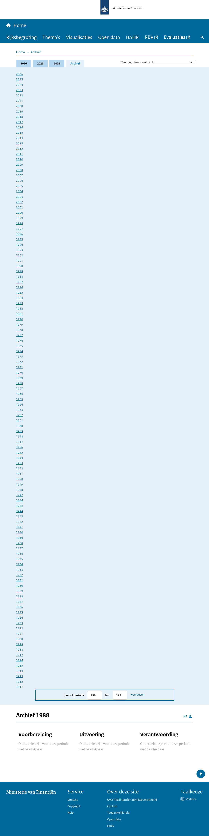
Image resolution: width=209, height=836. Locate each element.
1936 (19, 554)
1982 (19, 308)
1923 (19, 623)
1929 (19, 591)
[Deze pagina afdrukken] (190, 716)
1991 (19, 260)
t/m (107, 695)
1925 (19, 612)
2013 (19, 143)
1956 (19, 447)
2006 (19, 180)
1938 (19, 543)
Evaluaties (174, 37)
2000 (19, 212)
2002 (19, 202)
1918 (19, 649)
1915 (19, 665)
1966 (19, 394)
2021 (19, 101)
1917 (19, 655)
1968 (19, 383)
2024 (57, 63)
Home (20, 52)
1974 (19, 351)
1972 (19, 362)
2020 (19, 106)
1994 (19, 244)
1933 (19, 570)
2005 (19, 186)
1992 (19, 255)
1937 (19, 548)
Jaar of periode (74, 695)
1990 (19, 266)
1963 (19, 410)
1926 (19, 607)
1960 (19, 426)
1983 (19, 303)
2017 (19, 122)
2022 (19, 95)
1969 (19, 378)
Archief (36, 52)
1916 (19, 660)
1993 (19, 250)
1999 (19, 218)
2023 (19, 90)
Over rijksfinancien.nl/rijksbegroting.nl (132, 800)
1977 (19, 335)
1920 (19, 639)
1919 (19, 644)
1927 (19, 602)
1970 (19, 372)
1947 (19, 495)
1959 (19, 431)
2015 (19, 132)
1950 (19, 479)
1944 (19, 511)
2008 (19, 170)
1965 (19, 399)
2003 (19, 197)
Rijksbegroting (21, 37)
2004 (19, 191)
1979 (19, 324)
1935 (19, 559)
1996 (19, 234)
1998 (19, 223)
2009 (19, 164)
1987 (19, 282)
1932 (19, 575)
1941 (19, 527)
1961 (19, 420)
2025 (40, 63)
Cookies (112, 806)
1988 (19, 276)
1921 (19, 633)
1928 (19, 596)
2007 (19, 175)
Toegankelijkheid (118, 812)
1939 (19, 538)
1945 (19, 505)
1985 (19, 292)
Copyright (74, 806)
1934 (19, 564)
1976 (19, 340)
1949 (19, 484)
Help (71, 812)
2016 (19, 127)
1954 (19, 458)
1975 (19, 346)
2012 (19, 149)
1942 (19, 522)
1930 (19, 585)
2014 (19, 138)
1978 (19, 330)
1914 (19, 671)
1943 (19, 516)
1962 (19, 415)
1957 (19, 442)
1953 (19, 463)
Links (110, 826)
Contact (73, 800)
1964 (19, 404)
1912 (19, 682)
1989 (19, 271)
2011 (19, 154)
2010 (19, 159)
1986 (19, 287)
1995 (19, 239)
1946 (19, 500)
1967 (19, 388)
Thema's (51, 37)
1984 (19, 298)
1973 (19, 356)
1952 (19, 468)
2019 (19, 111)
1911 (19, 687)
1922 (19, 628)
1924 (19, 617)
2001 (19, 207)
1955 (19, 452)
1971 (19, 367)
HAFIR (132, 37)
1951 (19, 474)
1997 (19, 229)
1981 (19, 314)
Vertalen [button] (191, 799)
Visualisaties (79, 37)
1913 (19, 676)
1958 (19, 436)
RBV (149, 37)
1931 (19, 580)
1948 (19, 490)
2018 (19, 117)
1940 (19, 532)
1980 (19, 319)
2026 (24, 63)
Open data (109, 37)
